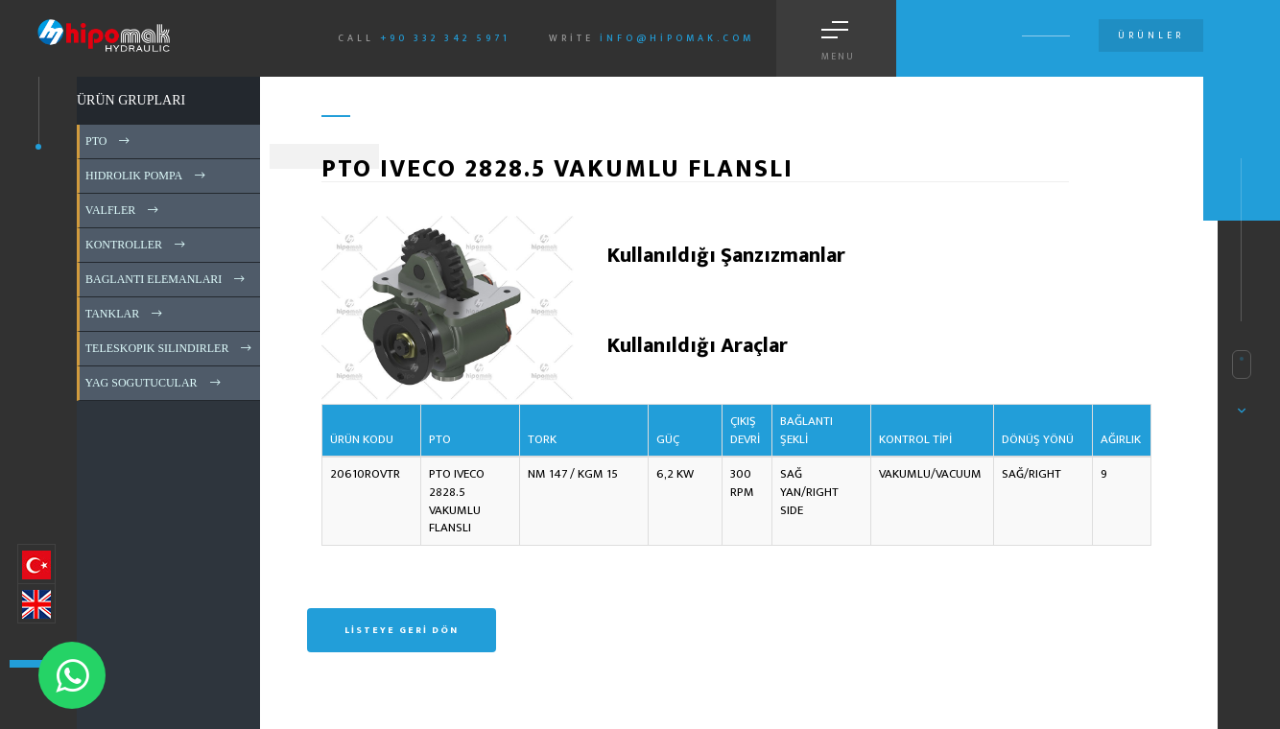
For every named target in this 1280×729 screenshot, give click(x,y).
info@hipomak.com (677, 38)
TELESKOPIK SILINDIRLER (170, 348)
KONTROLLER (137, 244)
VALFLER (123, 210)
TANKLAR (125, 313)
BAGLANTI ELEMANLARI (166, 279)
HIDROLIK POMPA (147, 175)
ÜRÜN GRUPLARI (131, 100)
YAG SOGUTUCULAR (154, 382)
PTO (109, 141)
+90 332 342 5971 (445, 38)
